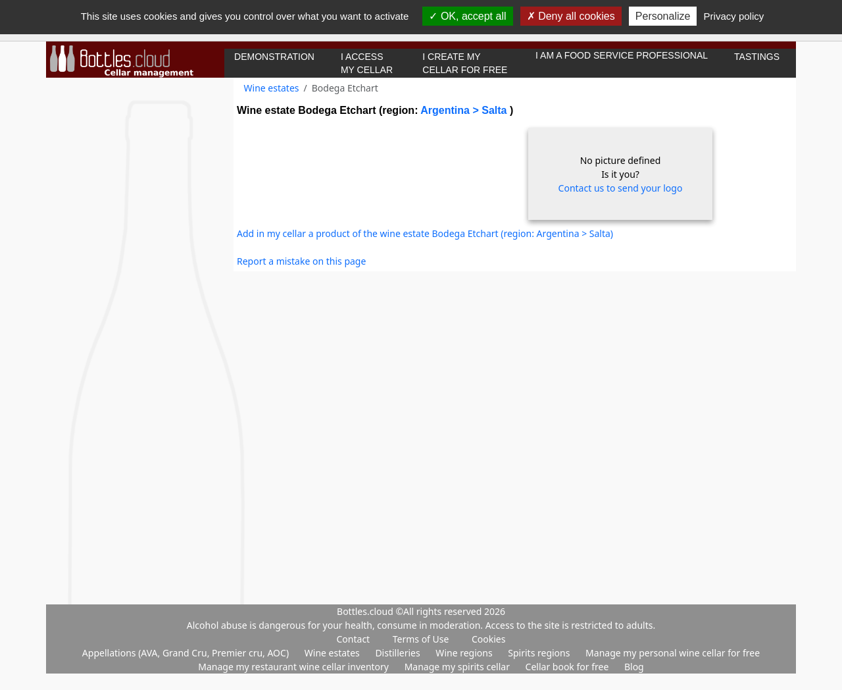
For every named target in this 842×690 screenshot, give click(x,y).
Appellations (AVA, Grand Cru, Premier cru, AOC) (186, 653)
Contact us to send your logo (620, 188)
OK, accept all (467, 16)
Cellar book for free (568, 666)
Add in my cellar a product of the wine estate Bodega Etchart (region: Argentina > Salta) (425, 233)
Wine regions (465, 653)
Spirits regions (540, 653)
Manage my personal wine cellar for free (672, 653)
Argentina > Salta (465, 110)
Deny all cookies (571, 16)
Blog (634, 666)
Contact (353, 639)
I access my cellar (367, 63)
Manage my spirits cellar (458, 666)
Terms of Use (421, 639)
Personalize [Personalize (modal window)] (663, 16)
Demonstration (274, 56)
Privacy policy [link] (734, 16)
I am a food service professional (621, 55)
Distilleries (398, 653)
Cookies (488, 639)
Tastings (757, 56)
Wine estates (271, 88)
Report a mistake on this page (301, 261)
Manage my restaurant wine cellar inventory (294, 666)
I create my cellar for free (464, 63)
